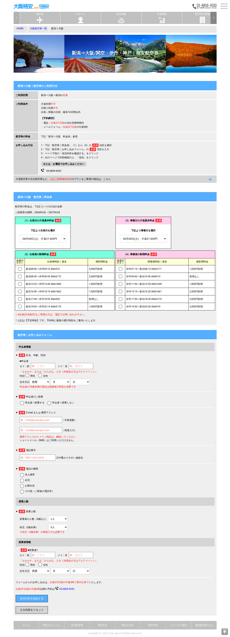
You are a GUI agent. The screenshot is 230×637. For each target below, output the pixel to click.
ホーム (26, 625)
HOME (20, 28)
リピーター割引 (178, 625)
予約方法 (102, 625)
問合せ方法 (128, 625)
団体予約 (153, 625)
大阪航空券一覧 (38, 28)
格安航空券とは (203, 625)
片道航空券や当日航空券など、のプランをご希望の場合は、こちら (63, 179)
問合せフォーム (51, 625)
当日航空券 (77, 625)
